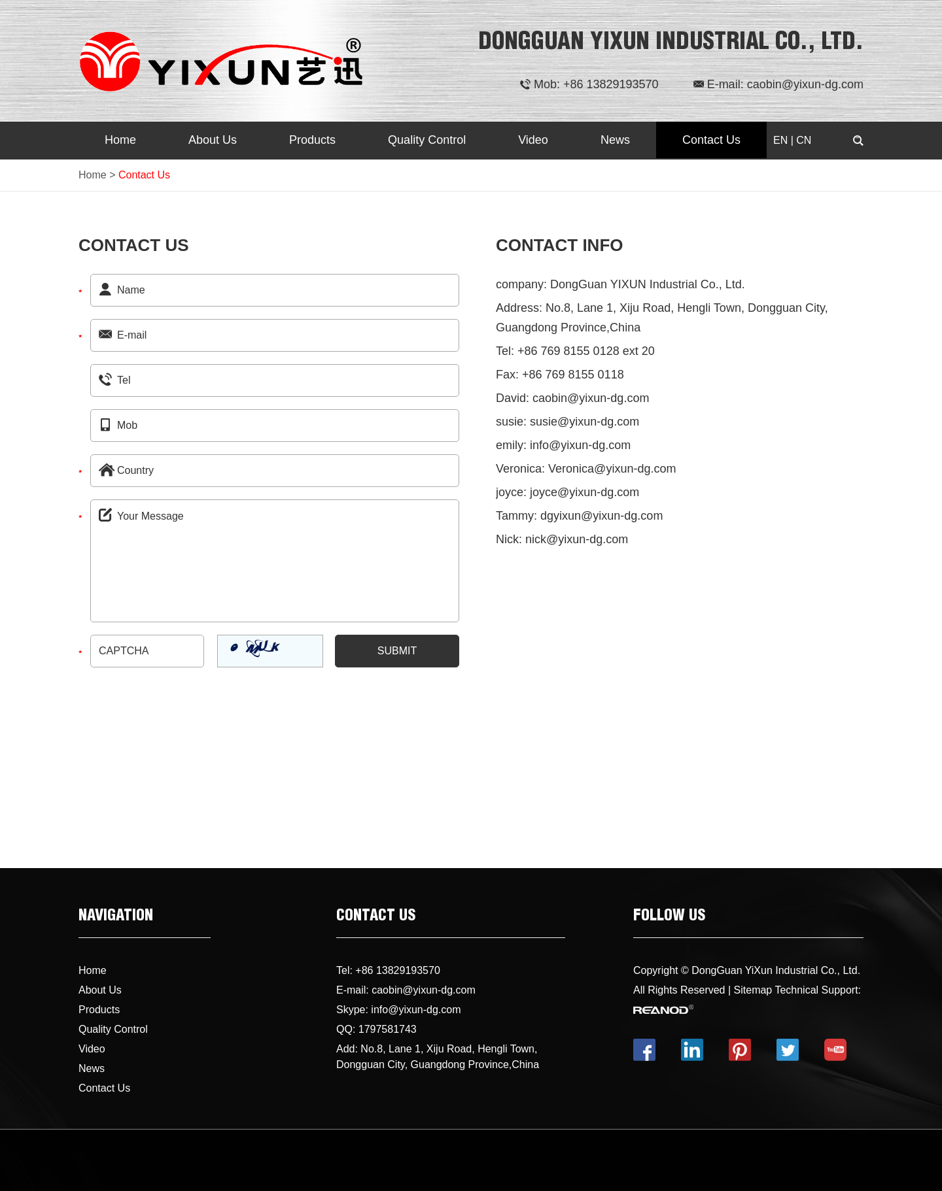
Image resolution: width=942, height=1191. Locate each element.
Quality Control (427, 139)
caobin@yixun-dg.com (805, 84)
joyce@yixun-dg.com (584, 492)
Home (120, 139)
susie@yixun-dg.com (584, 421)
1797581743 (387, 1029)
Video (533, 139)
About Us (212, 139)
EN (780, 140)
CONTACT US (375, 917)
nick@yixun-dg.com (576, 539)
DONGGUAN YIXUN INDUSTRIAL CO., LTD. (671, 44)
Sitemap (753, 990)
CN (803, 140)
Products (312, 139)
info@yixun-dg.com (580, 445)
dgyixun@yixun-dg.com (601, 515)
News (615, 139)
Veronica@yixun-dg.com (612, 468)
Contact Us (711, 139)
